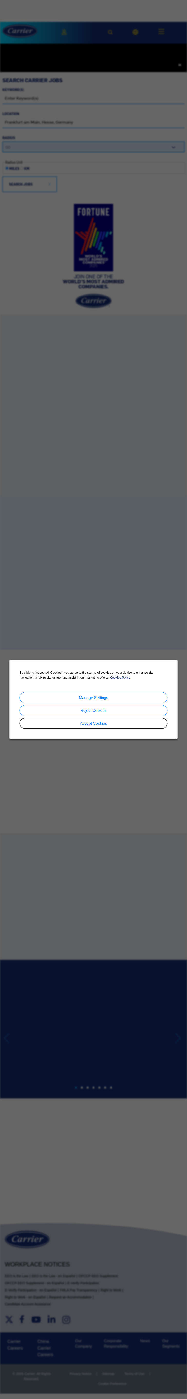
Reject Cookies (93, 710)
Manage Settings (93, 698)
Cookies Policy (120, 677)
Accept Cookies (93, 723)
